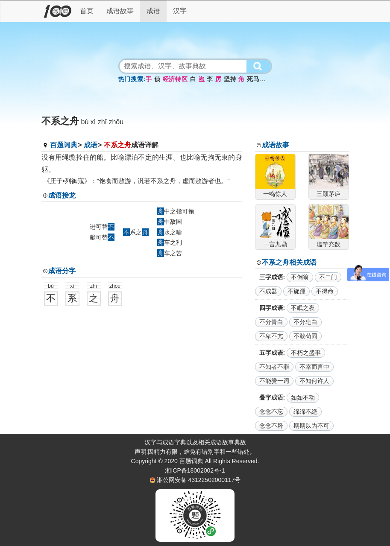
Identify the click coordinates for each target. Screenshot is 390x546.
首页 (87, 11)
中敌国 (169, 221)
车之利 (169, 242)
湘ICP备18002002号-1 (195, 470)
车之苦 (169, 253)
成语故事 (120, 11)
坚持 (230, 79)
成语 (153, 11)
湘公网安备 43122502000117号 (199, 479)
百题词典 (63, 145)
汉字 (180, 11)
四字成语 (271, 307)
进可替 (102, 227)
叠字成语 (271, 397)
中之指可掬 (175, 211)
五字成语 (271, 352)
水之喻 (169, 232)
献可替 (102, 237)
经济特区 (175, 79)
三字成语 (271, 277)
